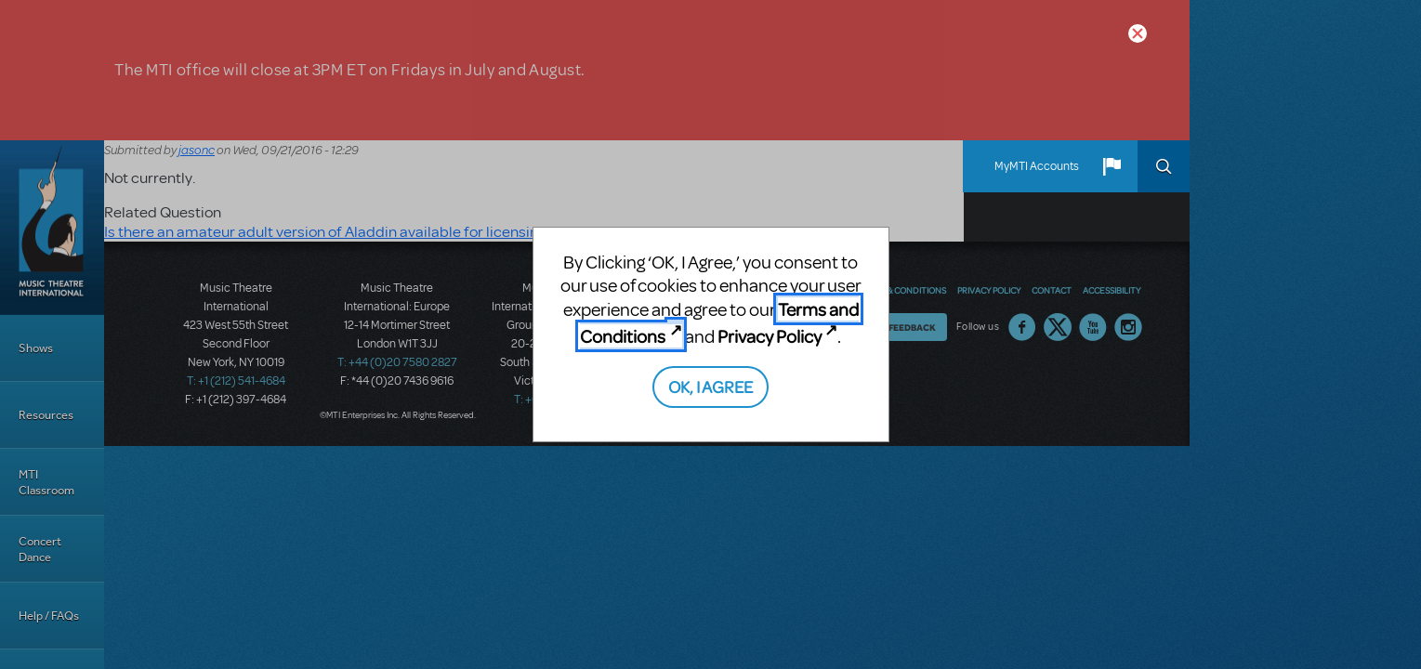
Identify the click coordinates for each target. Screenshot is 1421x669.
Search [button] (1164, 166)
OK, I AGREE (710, 386)
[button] (1111, 166)
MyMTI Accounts (1036, 166)
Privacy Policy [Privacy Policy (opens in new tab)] (769, 336)
